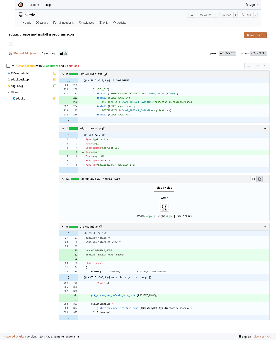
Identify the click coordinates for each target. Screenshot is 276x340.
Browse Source (255, 35)
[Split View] (257, 66)
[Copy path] (105, 74)
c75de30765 (258, 53)
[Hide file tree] (8, 66)
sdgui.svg (88, 179)
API (269, 336)
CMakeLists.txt (91, 74)
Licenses (259, 336)
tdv (32, 15)
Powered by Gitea (15, 336)
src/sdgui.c (89, 226)
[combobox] (248, 66)
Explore (34, 5)
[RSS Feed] (191, 15)
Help (48, 5)
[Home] (20, 4)
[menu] (266, 66)
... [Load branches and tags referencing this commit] (11, 43)
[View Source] (253, 179)
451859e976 (227, 53)
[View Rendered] (259, 179)
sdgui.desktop (90, 128)
